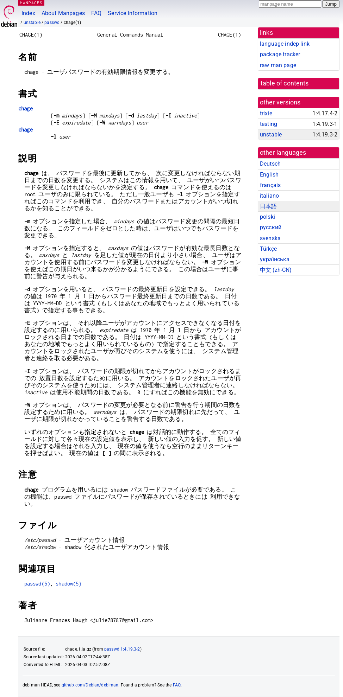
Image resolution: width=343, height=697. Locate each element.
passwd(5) (37, 584)
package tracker (280, 54)
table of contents (285, 83)
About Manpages (63, 13)
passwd (52, 22)
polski (267, 216)
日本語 (268, 206)
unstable (32, 22)
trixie (266, 113)
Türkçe (268, 248)
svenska (270, 238)
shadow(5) (68, 584)
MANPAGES (31, 2)
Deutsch (270, 163)
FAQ (96, 13)
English (269, 174)
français (270, 185)
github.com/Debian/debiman (90, 685)
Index (28, 13)
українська (275, 259)
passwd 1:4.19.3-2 (122, 649)
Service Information (132, 13)
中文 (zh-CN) (276, 270)
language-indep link (285, 43)
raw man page (278, 65)
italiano (269, 195)
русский (270, 227)
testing (268, 124)
